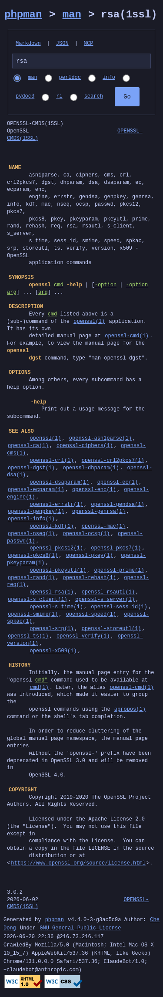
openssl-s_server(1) (105, 600)
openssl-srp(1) (51, 630)
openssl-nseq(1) (31, 535)
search (93, 98)
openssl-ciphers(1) (85, 447)
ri (59, 98)
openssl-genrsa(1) (98, 512)
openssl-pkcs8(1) (33, 556)
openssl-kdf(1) (51, 527)
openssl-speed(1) (91, 615)
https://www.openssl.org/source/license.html (78, 864)
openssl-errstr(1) (56, 505)
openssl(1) (89, 322)
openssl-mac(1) (104, 527)
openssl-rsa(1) (51, 593)
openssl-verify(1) (83, 637)
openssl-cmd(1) (127, 337)
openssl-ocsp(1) (86, 535)
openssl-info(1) (31, 520)
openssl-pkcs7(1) (116, 549)
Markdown (28, 43)
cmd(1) (39, 688)
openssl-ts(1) (28, 637)
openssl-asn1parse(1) (100, 439)
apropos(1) (130, 710)
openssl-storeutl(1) (111, 630)
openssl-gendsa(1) (117, 505)
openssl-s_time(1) (56, 608)
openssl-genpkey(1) (36, 512)
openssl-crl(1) (51, 461)
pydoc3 (25, 98)
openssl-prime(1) (119, 571)
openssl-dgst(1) (31, 469)
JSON (62, 43)
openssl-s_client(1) (37, 600)
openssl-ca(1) (28, 447)
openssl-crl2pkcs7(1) (113, 461)
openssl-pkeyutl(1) (58, 571)
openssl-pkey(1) (89, 556)
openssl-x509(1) (53, 652)
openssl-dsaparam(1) (59, 483)
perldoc (70, 79)
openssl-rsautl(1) (108, 593)
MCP (88, 43)
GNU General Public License (80, 929)
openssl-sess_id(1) (119, 608)
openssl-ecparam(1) (36, 491)
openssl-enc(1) (94, 491)
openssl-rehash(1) (89, 579)
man (72, 14)
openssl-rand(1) (31, 579)
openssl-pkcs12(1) (56, 549)
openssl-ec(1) (117, 483)
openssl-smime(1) (33, 615)
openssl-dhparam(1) (91, 469)
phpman (23, 14)
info (109, 79)
